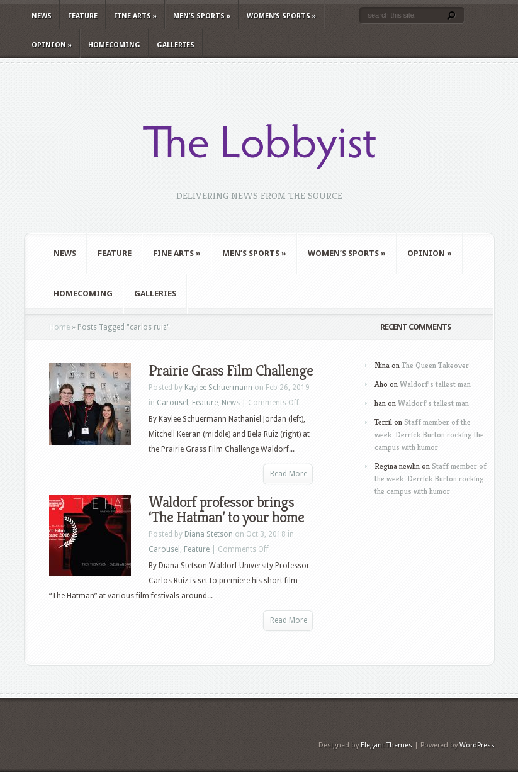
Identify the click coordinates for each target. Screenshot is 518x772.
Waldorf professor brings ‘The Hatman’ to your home (226, 510)
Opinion (51, 45)
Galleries (175, 45)
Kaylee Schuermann (218, 387)
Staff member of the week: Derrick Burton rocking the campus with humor (429, 434)
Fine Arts (135, 16)
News (41, 16)
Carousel (172, 402)
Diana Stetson (208, 534)
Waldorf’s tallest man (435, 384)
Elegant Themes (386, 745)
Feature (83, 16)
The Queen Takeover (435, 365)
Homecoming (114, 45)
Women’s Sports (281, 16)
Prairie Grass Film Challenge (231, 370)
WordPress (477, 745)
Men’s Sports (201, 16)
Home (59, 327)
